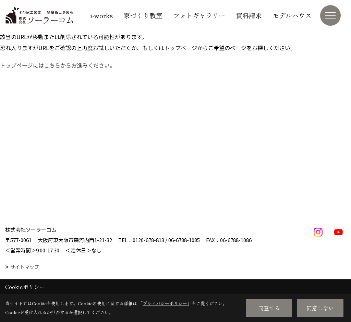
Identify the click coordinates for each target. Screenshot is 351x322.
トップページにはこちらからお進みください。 (57, 65)
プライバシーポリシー (165, 303)
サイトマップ (24, 267)
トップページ (180, 48)
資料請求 (249, 15)
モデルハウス (292, 15)
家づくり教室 (142, 15)
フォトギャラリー (199, 15)
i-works (101, 15)
